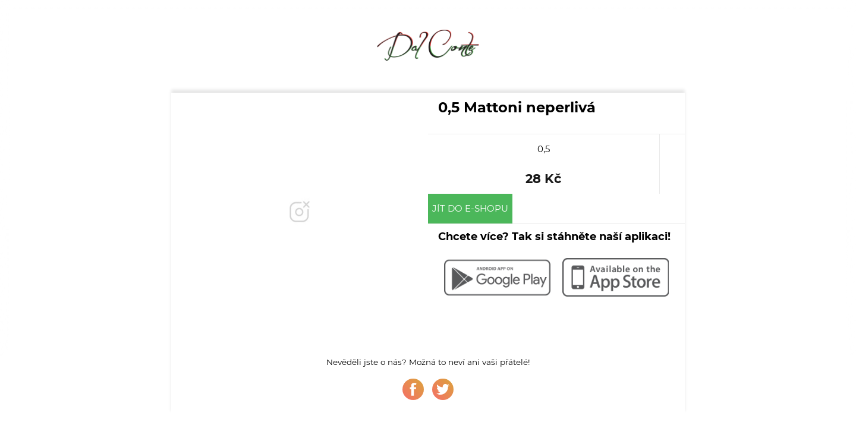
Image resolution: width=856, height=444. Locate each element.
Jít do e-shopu (470, 208)
